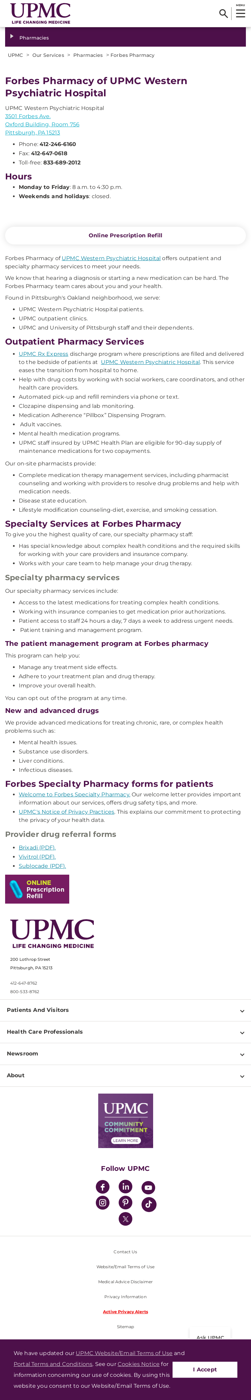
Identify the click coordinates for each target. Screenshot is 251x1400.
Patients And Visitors (38, 1010)
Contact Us (125, 1251)
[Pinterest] (125, 1203)
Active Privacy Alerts (125, 1311)
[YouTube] (148, 1188)
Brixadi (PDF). (37, 847)
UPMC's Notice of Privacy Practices (66, 812)
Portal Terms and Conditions (53, 1364)
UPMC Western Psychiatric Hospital (111, 258)
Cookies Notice (139, 1364)
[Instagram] (102, 1203)
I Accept (205, 1369)
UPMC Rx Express (43, 354)
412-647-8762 (23, 983)
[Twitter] (125, 1219)
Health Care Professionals (45, 1032)
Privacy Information (125, 1296)
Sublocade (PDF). (42, 866)
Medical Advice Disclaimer (125, 1281)
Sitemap (125, 1326)
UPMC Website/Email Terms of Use (124, 1353)
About (16, 1075)
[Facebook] (102, 1187)
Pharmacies (34, 38)
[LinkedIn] (125, 1187)
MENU (240, 5)
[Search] (223, 13)
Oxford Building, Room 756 (42, 124)
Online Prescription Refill (125, 235)
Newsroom (22, 1053)
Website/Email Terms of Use (125, 1266)
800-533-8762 (24, 991)
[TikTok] (149, 1204)
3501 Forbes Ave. (28, 116)
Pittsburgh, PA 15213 (32, 132)
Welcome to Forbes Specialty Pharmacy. (74, 794)
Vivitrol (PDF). (37, 857)
